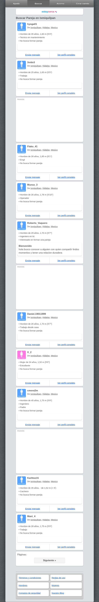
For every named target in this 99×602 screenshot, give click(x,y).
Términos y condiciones (30, 578)
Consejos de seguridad (29, 593)
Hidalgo (46, 27)
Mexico (54, 27)
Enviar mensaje (32, 55)
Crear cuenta (82, 3)
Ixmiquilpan (36, 27)
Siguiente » (49, 560)
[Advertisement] (49, 121)
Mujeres (55, 585)
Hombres (23, 585)
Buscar (38, 3)
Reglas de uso (58, 578)
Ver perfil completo (66, 55)
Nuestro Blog (58, 593)
